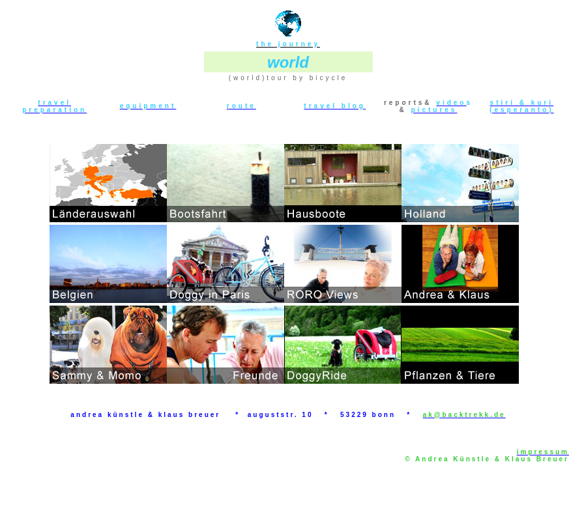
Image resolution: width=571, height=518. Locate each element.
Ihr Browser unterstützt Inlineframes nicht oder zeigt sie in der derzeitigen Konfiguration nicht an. (284, 262)
